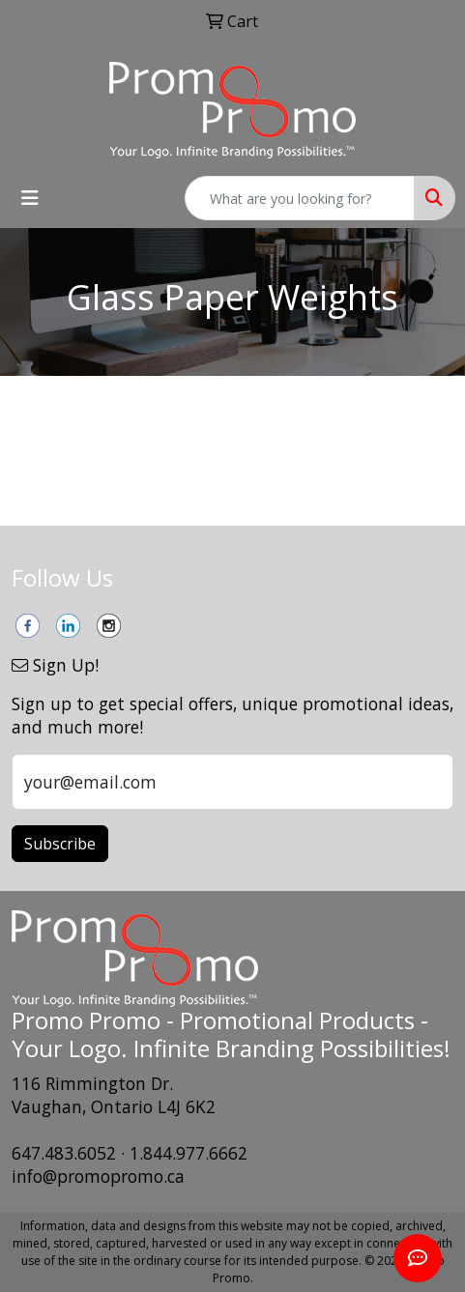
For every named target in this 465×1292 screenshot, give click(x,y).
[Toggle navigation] (30, 198)
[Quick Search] (300, 198)
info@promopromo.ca (98, 1176)
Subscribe (60, 843)
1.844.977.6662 (188, 1152)
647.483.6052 (64, 1152)
